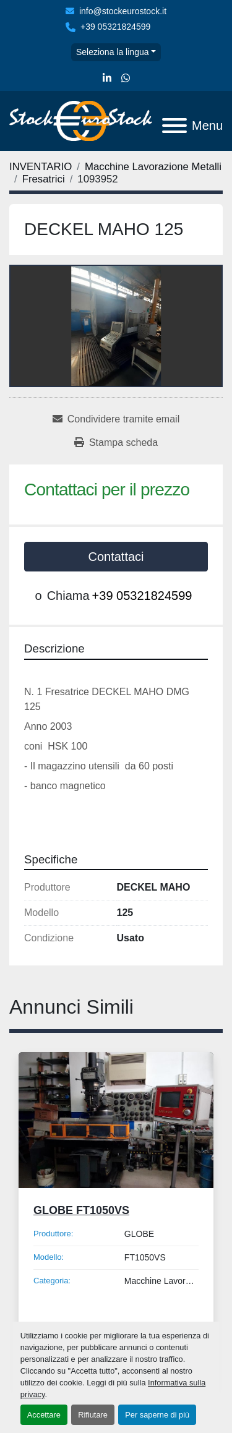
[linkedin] (107, 78)
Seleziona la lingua (112, 52)
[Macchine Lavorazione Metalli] (153, 167)
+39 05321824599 (115, 27)
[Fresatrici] (43, 179)
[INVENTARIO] (40, 167)
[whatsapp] (125, 78)
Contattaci (116, 556)
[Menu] (174, 125)
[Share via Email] (116, 419)
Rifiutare (93, 1414)
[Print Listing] (116, 443)
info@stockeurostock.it (122, 11)
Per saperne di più (157, 1414)
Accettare (44, 1414)
